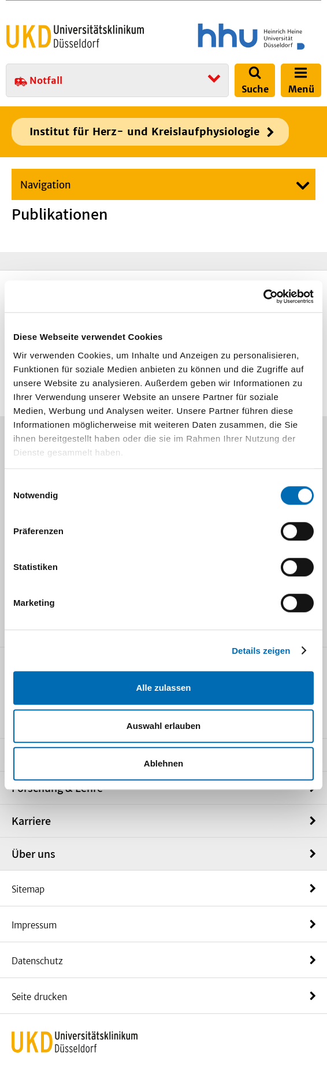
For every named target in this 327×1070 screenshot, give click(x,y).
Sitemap (28, 889)
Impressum (34, 925)
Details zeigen (261, 651)
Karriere (31, 820)
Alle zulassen (163, 688)
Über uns (33, 853)
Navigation (45, 185)
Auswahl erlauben (163, 726)
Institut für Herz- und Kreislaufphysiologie (144, 131)
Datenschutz (37, 961)
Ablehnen (163, 763)
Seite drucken (39, 996)
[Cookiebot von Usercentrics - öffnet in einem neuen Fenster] (263, 296)
